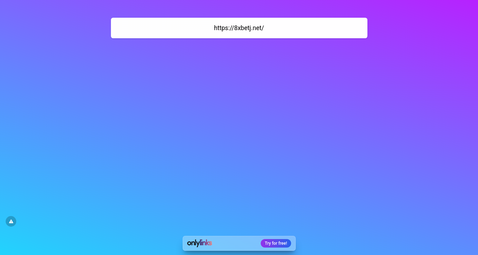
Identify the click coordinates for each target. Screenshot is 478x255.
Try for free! (276, 243)
